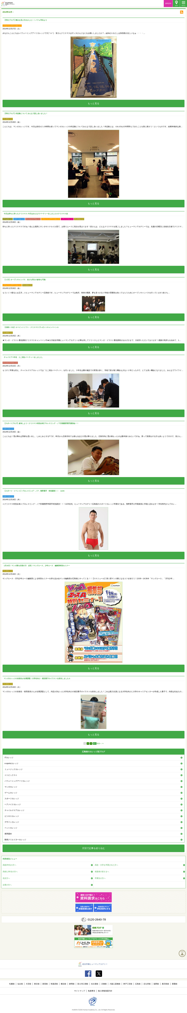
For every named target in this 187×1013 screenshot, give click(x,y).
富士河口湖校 (82, 984)
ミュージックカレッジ (13, 769)
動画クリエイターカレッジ (15, 840)
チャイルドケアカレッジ (14, 810)
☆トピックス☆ (11, 775)
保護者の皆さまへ (102, 872)
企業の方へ (7, 885)
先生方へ (6, 878)
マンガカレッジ (11, 787)
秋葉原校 (54, 984)
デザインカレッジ (12, 822)
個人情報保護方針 (105, 991)
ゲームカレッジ (11, 793)
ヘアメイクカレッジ (13, 804)
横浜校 (63, 984)
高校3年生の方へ (9, 865)
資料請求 (168, 3)
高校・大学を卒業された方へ (106, 865)
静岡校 (71, 984)
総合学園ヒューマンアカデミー (92, 964)
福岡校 (156, 984)
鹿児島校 (165, 984)
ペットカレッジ (11, 828)
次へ (94, 743)
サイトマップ (79, 991)
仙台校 (20, 984)
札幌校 (12, 984)
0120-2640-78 (97, 919)
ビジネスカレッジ (12, 816)
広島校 (138, 984)
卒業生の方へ (100, 878)
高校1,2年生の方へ (10, 872)
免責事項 (91, 991)
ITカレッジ (9, 758)
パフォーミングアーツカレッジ (17, 781)
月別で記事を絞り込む (93, 848)
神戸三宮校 (127, 984)
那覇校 (174, 984)
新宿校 (45, 984)
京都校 (104, 984)
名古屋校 (94, 984)
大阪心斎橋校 (115, 984)
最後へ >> (100, 743)
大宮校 (28, 984)
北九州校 (147, 984)
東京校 (36, 984)
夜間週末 (8, 834)
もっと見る (93, 103)
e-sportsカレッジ (11, 763)
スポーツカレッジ (12, 799)
